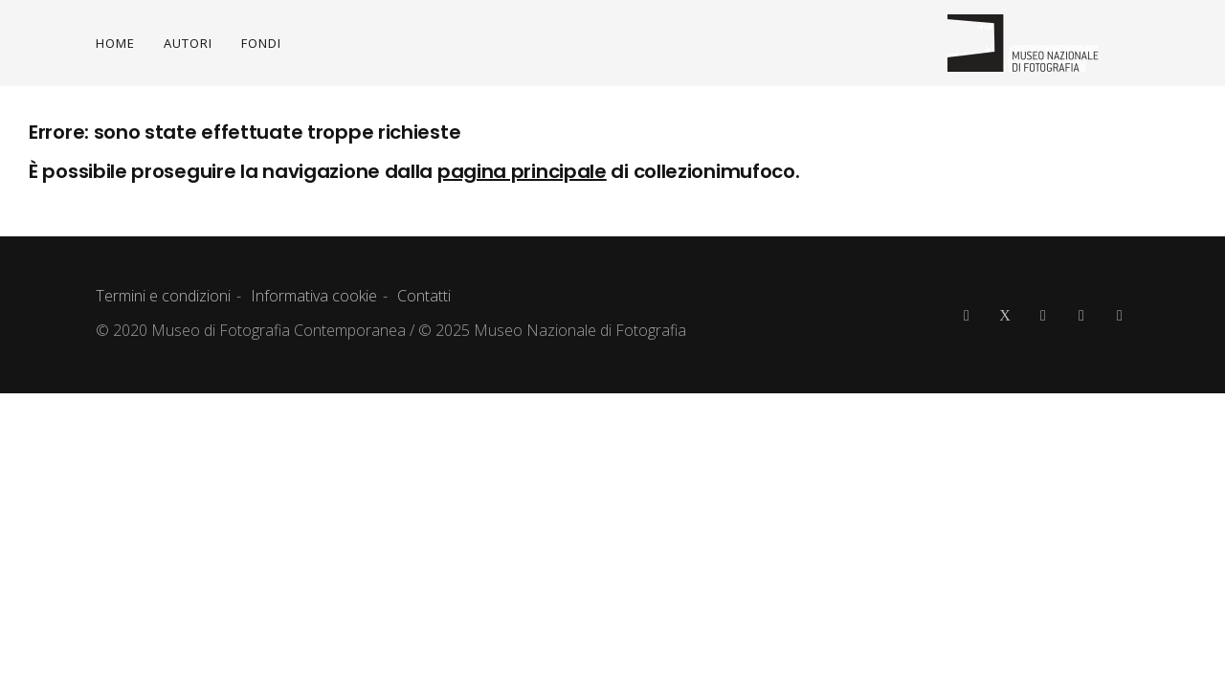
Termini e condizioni (163, 295)
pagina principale (522, 171)
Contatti (424, 295)
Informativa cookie (314, 295)
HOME (115, 43)
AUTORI (188, 43)
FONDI (261, 43)
